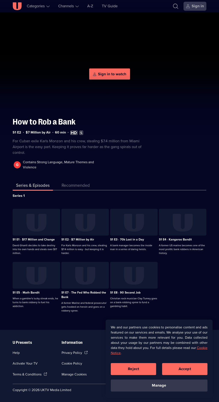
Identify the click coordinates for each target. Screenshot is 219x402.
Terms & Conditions (27, 374)
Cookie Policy (72, 363)
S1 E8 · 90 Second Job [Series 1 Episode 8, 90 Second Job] (125, 292)
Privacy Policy (72, 352)
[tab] (75, 186)
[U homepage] (17, 6)
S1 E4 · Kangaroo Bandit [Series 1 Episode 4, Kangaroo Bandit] (175, 239)
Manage (159, 386)
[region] (159, 359)
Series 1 (19, 195)
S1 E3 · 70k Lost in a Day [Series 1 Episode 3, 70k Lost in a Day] (127, 239)
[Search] (175, 6)
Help (16, 352)
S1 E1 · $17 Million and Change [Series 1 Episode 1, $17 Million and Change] (34, 239)
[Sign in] (194, 6)
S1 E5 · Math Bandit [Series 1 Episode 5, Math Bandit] (26, 292)
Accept (185, 369)
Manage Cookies (74, 374)
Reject (133, 369)
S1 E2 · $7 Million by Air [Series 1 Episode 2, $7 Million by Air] (77, 239)
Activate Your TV (25, 363)
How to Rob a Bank (44, 121)
